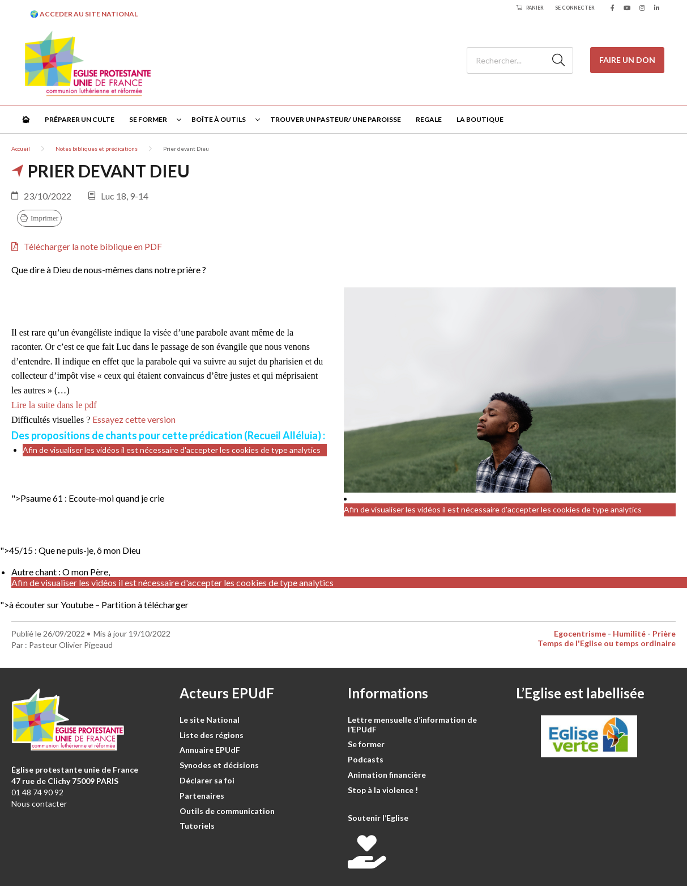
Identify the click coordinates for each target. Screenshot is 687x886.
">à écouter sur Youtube (46, 604)
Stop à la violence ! (383, 790)
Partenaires (202, 795)
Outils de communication (227, 811)
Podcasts (365, 759)
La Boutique (479, 119)
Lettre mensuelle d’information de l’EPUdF (412, 724)
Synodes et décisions (219, 765)
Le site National (210, 719)
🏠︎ (26, 119)
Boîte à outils (218, 119)
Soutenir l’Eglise (378, 818)
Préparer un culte (79, 119)
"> (87, 498)
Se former (148, 119)
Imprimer (44, 218)
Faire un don (627, 60)
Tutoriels (197, 825)
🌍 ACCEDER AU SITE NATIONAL (84, 14)
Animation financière (387, 774)
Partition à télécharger (145, 604)
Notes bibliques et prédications (97, 148)
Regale (429, 119)
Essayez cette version (134, 419)
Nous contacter (39, 803)
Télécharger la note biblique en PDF (86, 246)
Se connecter (575, 8)
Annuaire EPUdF (210, 749)
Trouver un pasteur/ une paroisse (335, 119)
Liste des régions (212, 735)
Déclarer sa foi (207, 780)
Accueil (20, 148)
